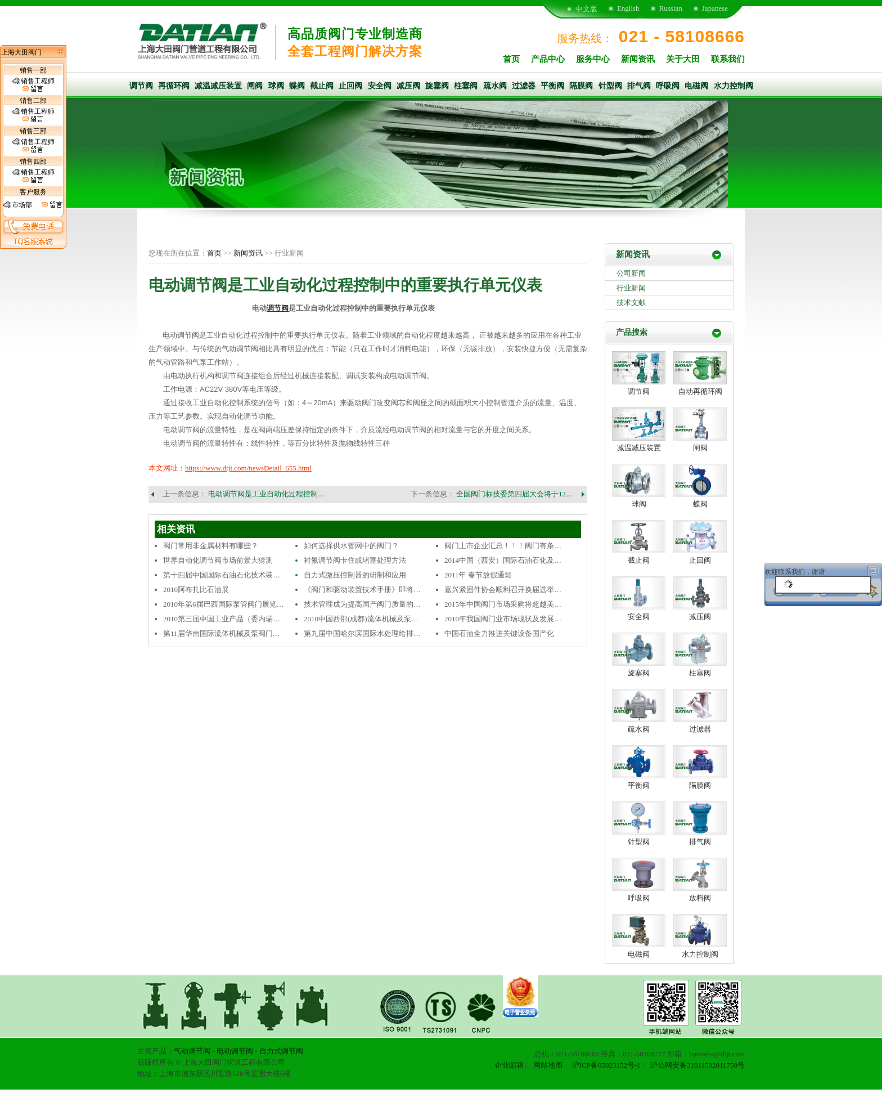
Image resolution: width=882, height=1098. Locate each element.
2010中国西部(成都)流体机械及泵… (361, 619)
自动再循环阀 (700, 391)
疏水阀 (495, 86)
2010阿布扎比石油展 (196, 589)
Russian (670, 8)
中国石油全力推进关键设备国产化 (499, 633)
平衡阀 (552, 86)
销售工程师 (33, 85)
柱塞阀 (466, 86)
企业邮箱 (509, 1065)
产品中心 (548, 59)
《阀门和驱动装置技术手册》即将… (362, 589)
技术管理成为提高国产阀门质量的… (362, 604)
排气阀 (639, 86)
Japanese (715, 8)
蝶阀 (297, 86)
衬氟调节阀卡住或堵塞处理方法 (355, 560)
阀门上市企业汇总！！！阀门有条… (502, 545)
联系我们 (728, 59)
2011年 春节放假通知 (478, 575)
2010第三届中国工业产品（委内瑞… (221, 619)
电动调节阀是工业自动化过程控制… (266, 494)
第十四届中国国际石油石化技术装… (221, 575)
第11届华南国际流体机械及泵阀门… (221, 633)
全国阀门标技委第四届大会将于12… (514, 494)
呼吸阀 (668, 86)
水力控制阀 (733, 86)
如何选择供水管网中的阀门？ (351, 545)
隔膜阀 (581, 86)
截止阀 (322, 86)
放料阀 (700, 898)
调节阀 (141, 86)
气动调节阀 (192, 1051)
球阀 (276, 86)
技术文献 (631, 302)
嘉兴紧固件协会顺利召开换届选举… (502, 589)
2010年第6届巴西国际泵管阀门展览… (223, 604)
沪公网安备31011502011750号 (697, 1065)
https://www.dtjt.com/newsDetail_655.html (248, 468)
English (628, 8)
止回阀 (350, 86)
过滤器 (524, 86)
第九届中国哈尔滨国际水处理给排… (362, 633)
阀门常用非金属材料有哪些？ (210, 545)
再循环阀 (174, 86)
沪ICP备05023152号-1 (606, 1065)
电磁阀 (696, 86)
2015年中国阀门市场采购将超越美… (502, 604)
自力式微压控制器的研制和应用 (355, 575)
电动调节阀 (235, 1051)
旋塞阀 (437, 86)
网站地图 (547, 1065)
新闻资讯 (638, 59)
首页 (511, 59)
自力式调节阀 (281, 1051)
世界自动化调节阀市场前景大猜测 (218, 560)
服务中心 (593, 59)
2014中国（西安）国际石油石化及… (502, 560)
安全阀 (380, 86)
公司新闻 (631, 273)
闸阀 (255, 86)
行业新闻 (631, 288)
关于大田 (683, 59)
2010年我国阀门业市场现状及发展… (502, 619)
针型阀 (610, 86)
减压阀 (408, 86)
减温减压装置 (218, 86)
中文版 (586, 9)
